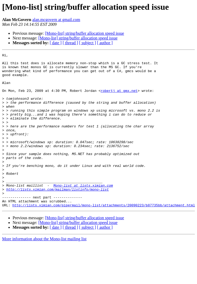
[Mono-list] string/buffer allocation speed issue (84, 33)
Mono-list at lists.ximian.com (83, 212)
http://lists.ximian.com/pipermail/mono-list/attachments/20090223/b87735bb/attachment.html (103, 235)
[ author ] (105, 43)
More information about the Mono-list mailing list (44, 269)
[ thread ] (70, 43)
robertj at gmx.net (118, 98)
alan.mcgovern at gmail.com (56, 19)
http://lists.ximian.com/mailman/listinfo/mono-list (57, 217)
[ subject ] (87, 43)
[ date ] (56, 43)
